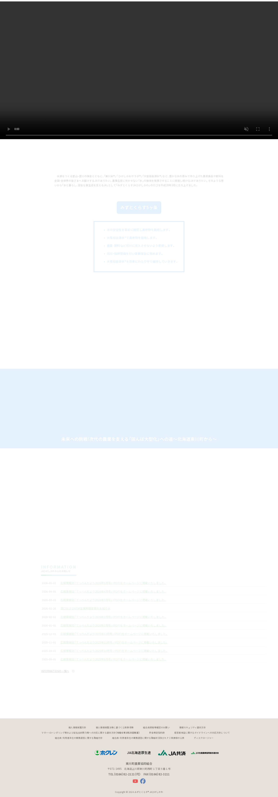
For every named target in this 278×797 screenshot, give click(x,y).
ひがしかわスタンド (158, 6)
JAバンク (97, 6)
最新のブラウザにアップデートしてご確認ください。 (139, 69)
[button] (56, 6)
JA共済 (110, 6)
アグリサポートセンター (130, 6)
